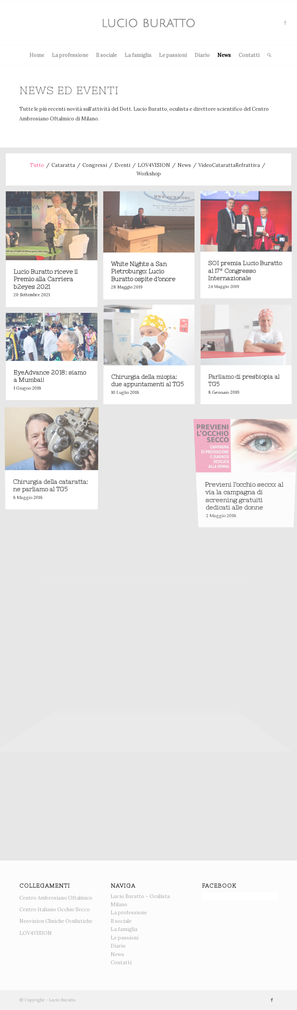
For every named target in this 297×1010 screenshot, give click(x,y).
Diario (202, 55)
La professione (70, 55)
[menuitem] (267, 55)
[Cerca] (267, 55)
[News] (149, 22)
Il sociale (106, 55)
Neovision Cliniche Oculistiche (55, 921)
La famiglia (138, 55)
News (224, 55)
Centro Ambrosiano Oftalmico (55, 898)
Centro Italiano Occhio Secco (54, 909)
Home (36, 55)
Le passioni (173, 55)
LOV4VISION (35, 933)
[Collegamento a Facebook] (285, 23)
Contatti (249, 55)
